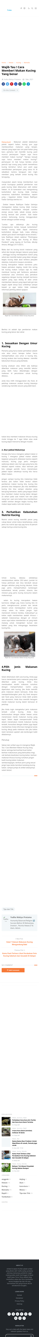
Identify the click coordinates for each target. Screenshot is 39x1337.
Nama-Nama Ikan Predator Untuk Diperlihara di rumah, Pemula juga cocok (24, 1143)
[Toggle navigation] (35, 8)
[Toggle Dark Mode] (28, 8)
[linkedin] (17, 1314)
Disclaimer (19, 1298)
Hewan (14, 1118)
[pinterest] (21, 1314)
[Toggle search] (32, 8)
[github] (24, 1318)
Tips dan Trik (8, 909)
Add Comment (13, 970)
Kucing (19, 1151)
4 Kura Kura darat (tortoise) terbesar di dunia (22, 1132)
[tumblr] (13, 1314)
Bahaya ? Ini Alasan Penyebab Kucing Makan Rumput (23, 1167)
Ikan (18, 1139)
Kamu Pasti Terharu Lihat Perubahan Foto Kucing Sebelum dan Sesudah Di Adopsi (24, 1156)
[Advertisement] (19, 38)
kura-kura (20, 1118)
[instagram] (24, 8)
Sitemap (19, 1304)
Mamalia (24, 1151)
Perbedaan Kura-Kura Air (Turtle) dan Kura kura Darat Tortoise (24, 1121)
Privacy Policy (19, 1301)
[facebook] (21, 8)
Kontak (19, 1295)
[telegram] (9, 1314)
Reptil (25, 1118)
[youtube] (25, 1314)
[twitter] (15, 1318)
